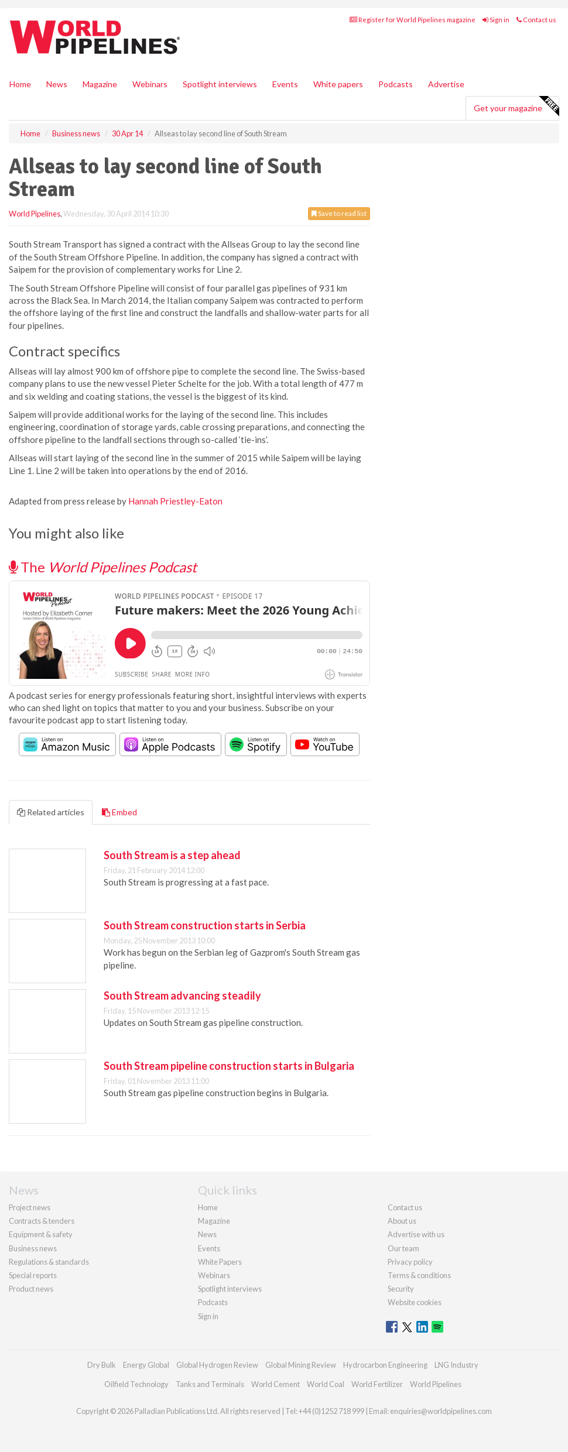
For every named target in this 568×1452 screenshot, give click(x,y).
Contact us (536, 19)
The (103, 566)
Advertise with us (416, 1234)
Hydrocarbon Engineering (385, 1364)
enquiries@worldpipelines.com (441, 1411)
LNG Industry (456, 1364)
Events (285, 84)
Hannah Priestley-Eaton (175, 501)
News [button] (56, 84)
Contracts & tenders (41, 1221)
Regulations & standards (49, 1261)
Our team (403, 1248)
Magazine (100, 84)
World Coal (325, 1384)
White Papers (220, 1261)
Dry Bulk (101, 1364)
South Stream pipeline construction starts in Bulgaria (229, 1065)
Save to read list (339, 213)
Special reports (33, 1275)
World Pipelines (34, 213)
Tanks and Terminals (210, 1384)
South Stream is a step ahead (172, 855)
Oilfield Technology (136, 1384)
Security (401, 1288)
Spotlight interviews (220, 84)
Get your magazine (516, 106)
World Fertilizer (377, 1384)
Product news (31, 1288)
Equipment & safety (41, 1234)
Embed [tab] (119, 812)
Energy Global (146, 1364)
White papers (338, 84)
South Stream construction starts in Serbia (205, 925)
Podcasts (395, 84)
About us (402, 1221)
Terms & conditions (419, 1275)
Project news (29, 1207)
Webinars (149, 84)
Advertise (446, 84)
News (207, 1234)
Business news (33, 1248)
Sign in (496, 19)
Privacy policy (410, 1261)
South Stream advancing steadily (182, 995)
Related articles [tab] (50, 812)
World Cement (275, 1384)
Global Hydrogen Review (217, 1364)
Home (20, 84)
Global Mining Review (300, 1364)
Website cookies (415, 1302)
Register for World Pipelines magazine (412, 19)
